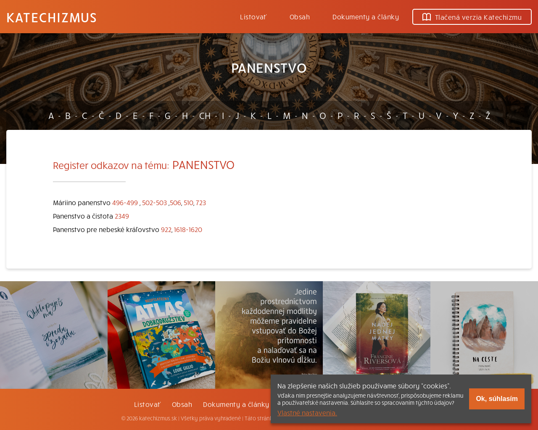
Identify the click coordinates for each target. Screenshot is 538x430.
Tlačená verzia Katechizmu (472, 17)
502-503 (154, 202)
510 (188, 202)
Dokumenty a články (365, 16)
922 (166, 229)
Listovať (253, 16)
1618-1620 (188, 229)
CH (205, 115)
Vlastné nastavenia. (307, 412)
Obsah (300, 16)
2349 (122, 215)
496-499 (125, 202)
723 (201, 202)
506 (175, 202)
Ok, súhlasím (497, 398)
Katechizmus (51, 16)
